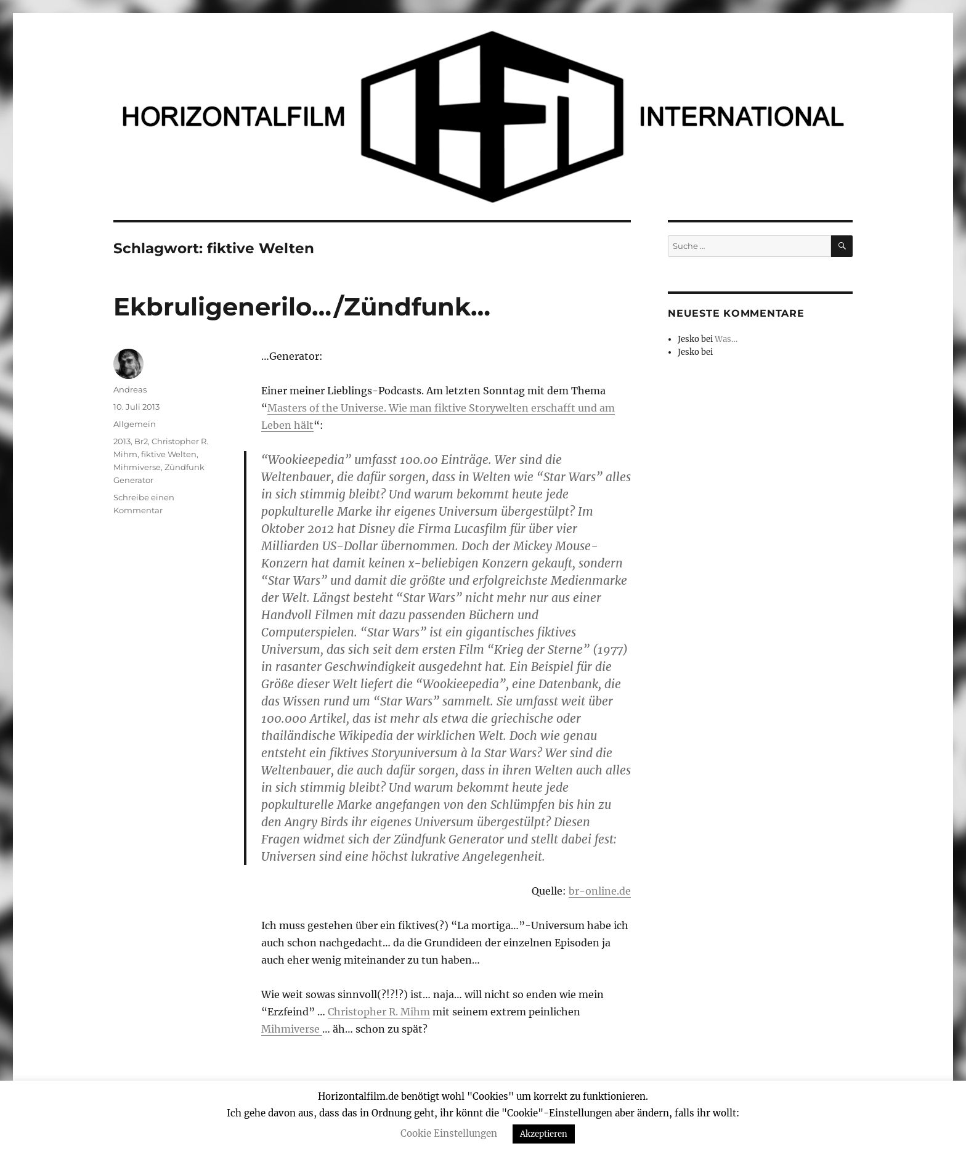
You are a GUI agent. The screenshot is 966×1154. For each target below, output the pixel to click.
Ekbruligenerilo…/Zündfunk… (301, 306)
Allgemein (134, 424)
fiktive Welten (169, 454)
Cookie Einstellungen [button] (448, 1133)
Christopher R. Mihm (379, 1012)
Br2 (141, 441)
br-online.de (600, 891)
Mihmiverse (291, 1029)
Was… (726, 339)
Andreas (130, 389)
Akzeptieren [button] (543, 1134)
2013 (122, 441)
